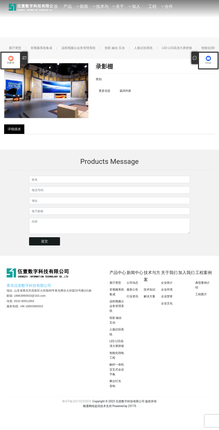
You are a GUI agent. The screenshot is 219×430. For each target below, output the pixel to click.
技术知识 (149, 292)
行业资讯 (132, 299)
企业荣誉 (167, 299)
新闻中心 (84, 8)
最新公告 (132, 292)
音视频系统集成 (47, 49)
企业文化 (167, 306)
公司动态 (132, 285)
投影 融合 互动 (130, 49)
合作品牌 (169, 8)
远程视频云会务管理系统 (89, 49)
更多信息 (104, 93)
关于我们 (120, 8)
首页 (56, 8)
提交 (44, 244)
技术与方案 (102, 8)
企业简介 (167, 285)
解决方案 (149, 299)
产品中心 (68, 8)
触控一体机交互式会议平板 (117, 372)
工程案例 (152, 8)
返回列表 (125, 93)
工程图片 (201, 297)
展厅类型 (17, 49)
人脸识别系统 (164, 49)
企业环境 (167, 292)
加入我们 (136, 8)
